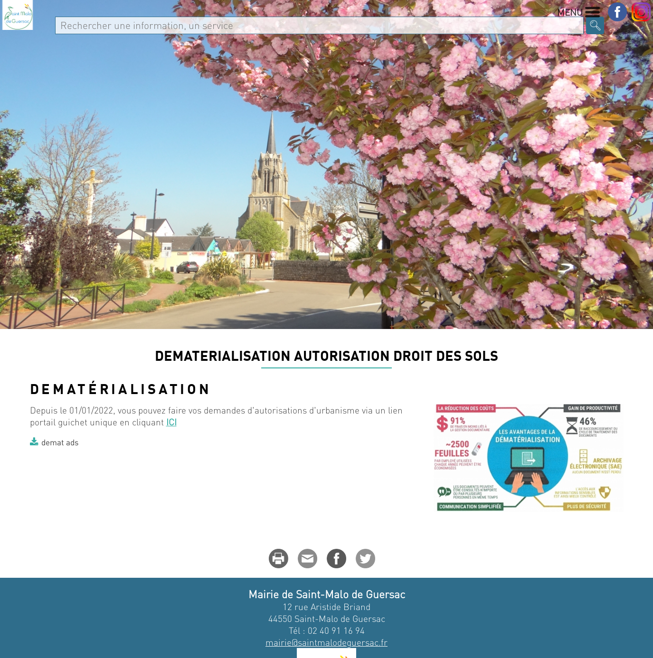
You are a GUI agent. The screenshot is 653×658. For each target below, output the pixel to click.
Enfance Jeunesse (356, 32)
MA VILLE (113, 32)
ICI (171, 483)
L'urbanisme (157, 385)
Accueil (44, 385)
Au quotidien (265, 32)
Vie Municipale (184, 32)
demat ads (59, 503)
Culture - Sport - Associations (488, 32)
